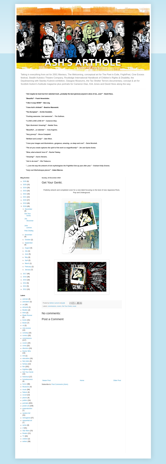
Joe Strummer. (28, 221)
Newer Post (46, 380)
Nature (24, 392)
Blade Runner (27, 315)
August (27, 248)
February (28, 267)
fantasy (25, 364)
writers (24, 441)
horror (24, 384)
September (29, 243)
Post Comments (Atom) (60, 384)
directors (25, 348)
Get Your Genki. (27, 214)
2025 (25, 184)
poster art (25, 406)
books (24, 320)
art (23, 304)
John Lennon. (28, 226)
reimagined (26, 418)
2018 (25, 206)
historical (25, 377)
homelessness (27, 379)
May (26, 257)
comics (24, 335)
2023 (25, 191)
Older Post (117, 380)
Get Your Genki (67, 306)
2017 (25, 274)
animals (25, 299)
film (23, 367)
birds (24, 313)
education (25, 358)
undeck (25, 439)
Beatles (25, 310)
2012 (25, 289)
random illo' (26, 413)
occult (24, 395)
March (27, 263)
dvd (23, 356)
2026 (25, 181)
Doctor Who (26, 351)
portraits (25, 403)
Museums (25, 387)
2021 (25, 197)
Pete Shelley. (29, 231)
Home (82, 380)
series (24, 425)
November (28, 235)
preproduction (27, 408)
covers (59, 306)
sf (23, 428)
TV (23, 436)
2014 (25, 283)
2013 (25, 286)
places (24, 398)
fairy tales (25, 361)
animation (25, 302)
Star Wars (26, 431)
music (74, 306)
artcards (25, 307)
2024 (25, 188)
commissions (52, 306)
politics (24, 400)
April (26, 260)
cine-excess (26, 328)
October (28, 240)
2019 (25, 203)
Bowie (24, 323)
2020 (25, 200)
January (28, 270)
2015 (25, 280)
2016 (25, 277)
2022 (25, 194)
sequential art (27, 420)
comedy (25, 333)
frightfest (25, 369)
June (27, 254)
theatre (24, 433)
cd (23, 325)
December (28, 209)
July (26, 251)
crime (24, 346)
